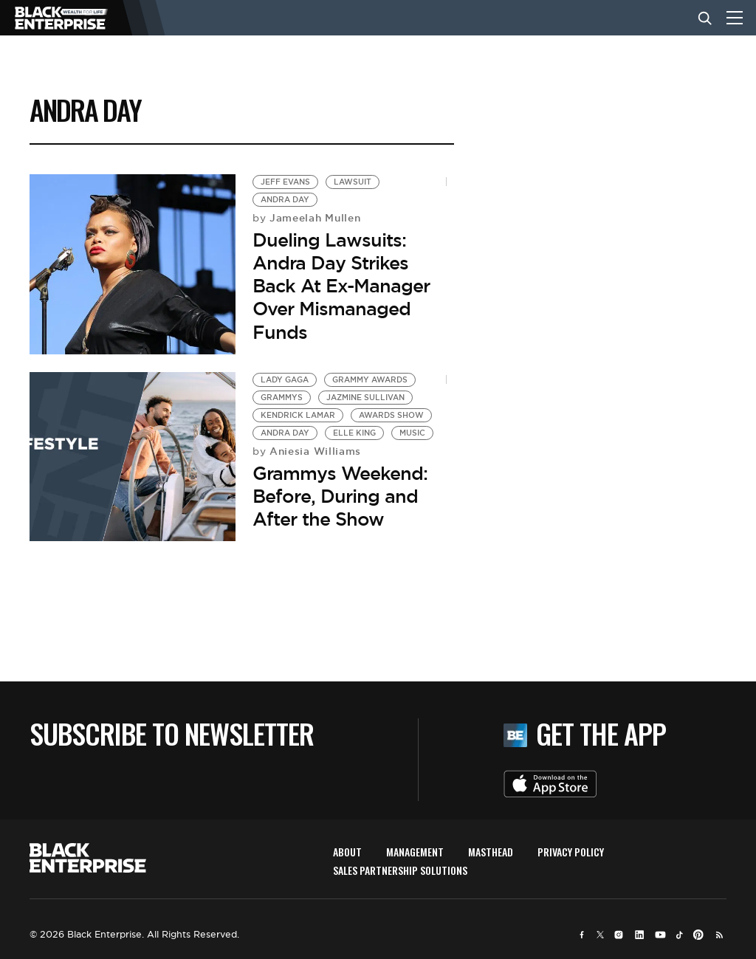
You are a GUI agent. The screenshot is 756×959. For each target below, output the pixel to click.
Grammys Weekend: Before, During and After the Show (339, 496)
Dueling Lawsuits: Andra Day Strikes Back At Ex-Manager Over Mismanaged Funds (341, 286)
